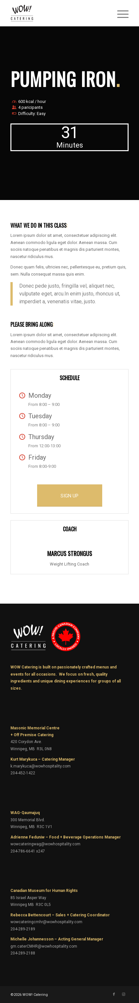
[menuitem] (120, 13)
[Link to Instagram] (124, 994)
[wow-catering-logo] (57, 13)
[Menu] (120, 13)
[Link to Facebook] (114, 994)
